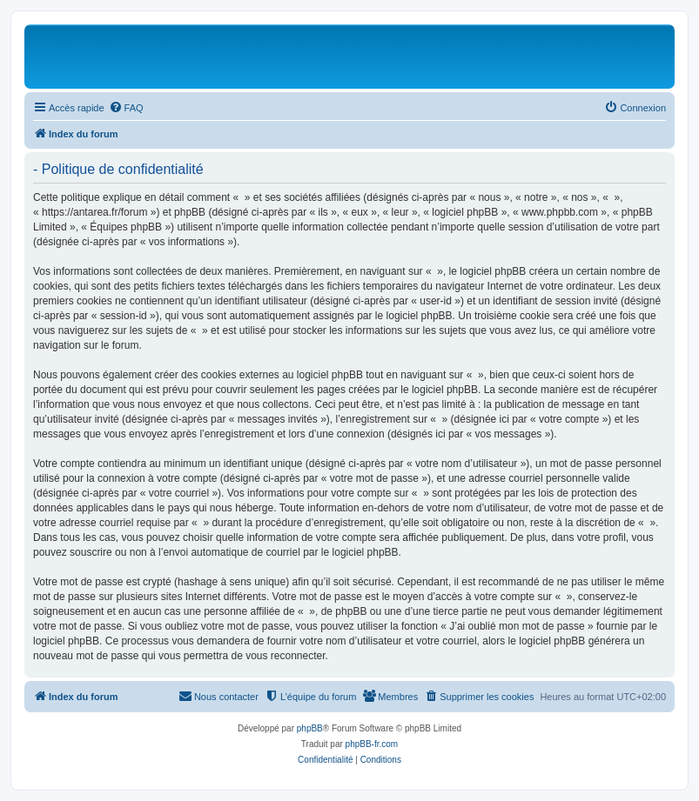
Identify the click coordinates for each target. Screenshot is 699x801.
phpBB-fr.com (372, 744)
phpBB (310, 728)
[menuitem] (126, 107)
